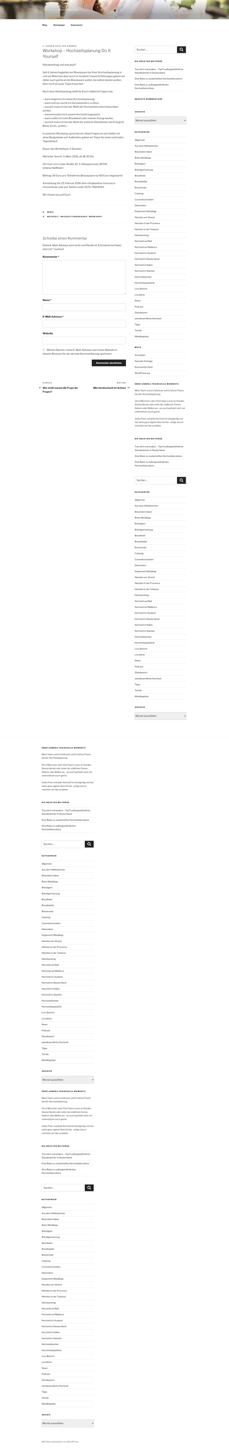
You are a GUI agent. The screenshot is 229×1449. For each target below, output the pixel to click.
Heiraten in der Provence (147, 223)
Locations (140, 294)
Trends (138, 330)
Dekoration (140, 205)
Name (47, 300)
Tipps (137, 324)
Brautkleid (140, 175)
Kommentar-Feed (144, 367)
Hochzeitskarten (143, 276)
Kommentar (51, 256)
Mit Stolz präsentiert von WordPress (60, 1441)
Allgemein (140, 140)
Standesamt (141, 312)
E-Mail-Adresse (53, 316)
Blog (44, 25)
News (50, 212)
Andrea (72, 46)
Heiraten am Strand (145, 217)
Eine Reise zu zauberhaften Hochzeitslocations (158, 78)
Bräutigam (140, 163)
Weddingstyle (142, 336)
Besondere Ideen (143, 151)
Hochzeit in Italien (144, 265)
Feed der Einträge (144, 361)
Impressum (77, 25)
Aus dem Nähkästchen (146, 145)
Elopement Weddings (145, 211)
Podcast (139, 306)
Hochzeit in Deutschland (147, 259)
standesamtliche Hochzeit (148, 318)
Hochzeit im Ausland (145, 253)
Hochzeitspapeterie (145, 282)
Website (48, 333)
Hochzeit (53, 216)
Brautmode (140, 187)
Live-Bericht (141, 288)
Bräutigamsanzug (144, 169)
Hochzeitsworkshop (73, 216)
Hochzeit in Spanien (145, 270)
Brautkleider (141, 181)
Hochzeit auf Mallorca (146, 247)
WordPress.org (142, 373)
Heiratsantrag (142, 235)
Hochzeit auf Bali (143, 241)
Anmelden (140, 355)
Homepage (59, 25)
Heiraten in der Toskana (147, 229)
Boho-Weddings (143, 157)
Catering (139, 193)
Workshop (95, 216)
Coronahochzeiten (144, 199)
